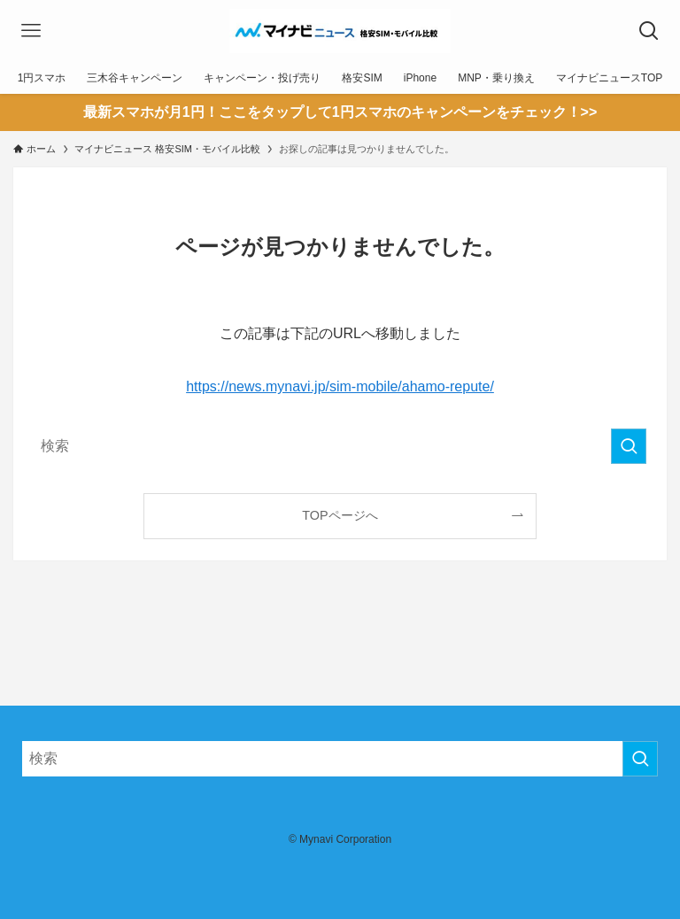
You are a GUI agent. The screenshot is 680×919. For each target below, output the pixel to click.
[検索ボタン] (649, 31)
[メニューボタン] (31, 31)
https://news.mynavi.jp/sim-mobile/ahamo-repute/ (340, 386)
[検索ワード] (339, 446)
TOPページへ (339, 515)
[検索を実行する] (628, 446)
